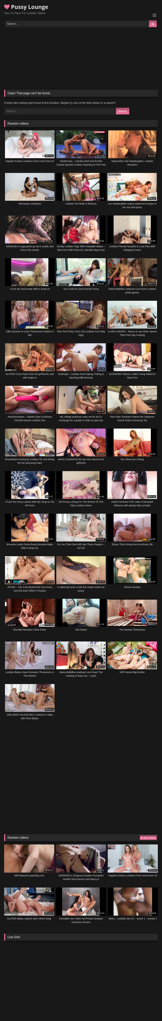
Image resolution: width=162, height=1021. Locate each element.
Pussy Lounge (26, 6)
